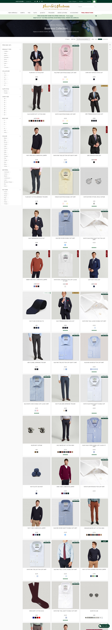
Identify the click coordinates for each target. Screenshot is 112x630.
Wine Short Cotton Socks (36, 613)
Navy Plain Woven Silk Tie (36, 322)
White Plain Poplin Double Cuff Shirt (65, 114)
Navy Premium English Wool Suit (65, 322)
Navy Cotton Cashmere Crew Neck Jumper (94, 572)
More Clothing (68, 12)
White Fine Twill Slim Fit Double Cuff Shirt (65, 614)
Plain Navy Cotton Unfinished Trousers (36, 197)
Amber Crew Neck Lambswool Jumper (36, 280)
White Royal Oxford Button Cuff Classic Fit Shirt (65, 281)
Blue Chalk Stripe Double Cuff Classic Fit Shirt (94, 448)
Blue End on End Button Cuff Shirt (94, 364)
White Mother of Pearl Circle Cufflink (94, 197)
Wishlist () (82, 1)
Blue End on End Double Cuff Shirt (65, 239)
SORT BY (73, 39)
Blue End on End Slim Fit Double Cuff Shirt (65, 531)
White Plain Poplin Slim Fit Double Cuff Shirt (94, 406)
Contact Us (28, 1)
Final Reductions (93, 12)
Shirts (27, 12)
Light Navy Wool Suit (94, 280)
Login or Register (73, 1)
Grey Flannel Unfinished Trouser (36, 364)
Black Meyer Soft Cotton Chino (36, 114)
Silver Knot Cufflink (36, 447)
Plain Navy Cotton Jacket (36, 72)
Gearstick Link (94, 613)
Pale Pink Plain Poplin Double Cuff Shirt (65, 73)
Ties (34, 12)
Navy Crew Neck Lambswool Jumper (36, 156)
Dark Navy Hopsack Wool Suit (94, 72)
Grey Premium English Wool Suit (94, 114)
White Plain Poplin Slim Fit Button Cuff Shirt (94, 240)
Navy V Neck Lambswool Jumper (36, 530)
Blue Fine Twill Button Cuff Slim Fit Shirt (65, 364)
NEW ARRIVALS (17, 12)
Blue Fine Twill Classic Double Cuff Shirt (65, 572)
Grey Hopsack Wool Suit (94, 156)
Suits (40, 12)
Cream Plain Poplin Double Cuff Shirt (65, 197)
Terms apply (69, 16)
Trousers (57, 12)
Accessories (80, 12)
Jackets (47, 12)
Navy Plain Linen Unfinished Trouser (65, 405)
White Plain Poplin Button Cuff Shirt (94, 488)
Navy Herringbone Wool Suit (36, 239)
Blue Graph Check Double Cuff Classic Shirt (36, 406)
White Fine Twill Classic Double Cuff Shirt (94, 323)
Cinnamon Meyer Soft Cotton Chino (94, 530)
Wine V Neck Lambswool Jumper (65, 488)
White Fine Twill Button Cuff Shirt (37, 572)
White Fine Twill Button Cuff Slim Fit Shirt (65, 156)
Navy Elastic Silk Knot (36, 488)
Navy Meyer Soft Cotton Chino (65, 447)
